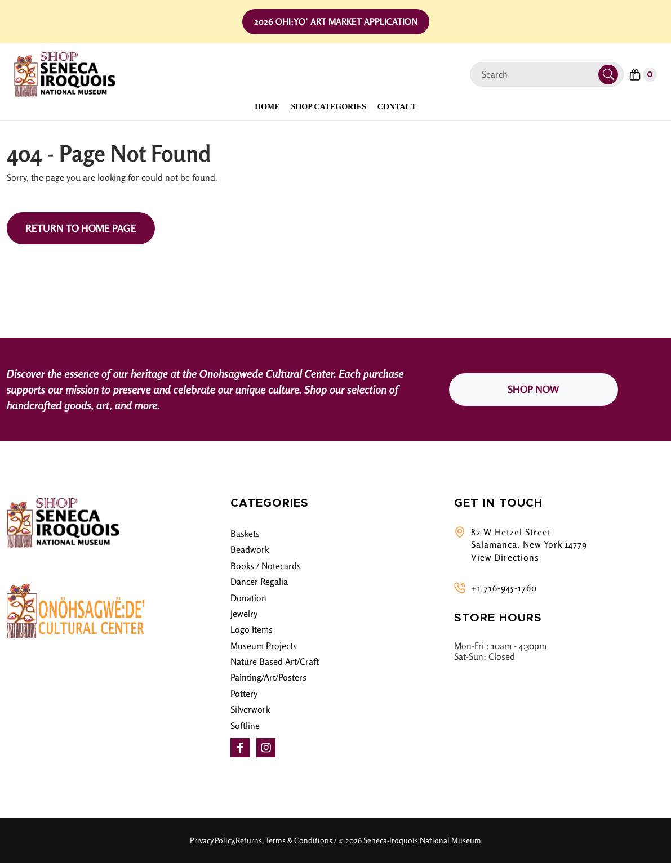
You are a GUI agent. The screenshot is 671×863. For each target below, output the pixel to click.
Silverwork (250, 709)
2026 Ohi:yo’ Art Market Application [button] (335, 21)
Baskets (245, 533)
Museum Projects (263, 645)
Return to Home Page (80, 228)
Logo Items (251, 629)
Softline (245, 725)
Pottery (243, 693)
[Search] (539, 74)
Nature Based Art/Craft (274, 661)
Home (267, 106)
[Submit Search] (608, 74)
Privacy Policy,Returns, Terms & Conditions (261, 840)
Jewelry (243, 613)
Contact (396, 106)
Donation (248, 597)
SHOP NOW (533, 389)
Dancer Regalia (259, 581)
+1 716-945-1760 (504, 587)
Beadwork (249, 549)
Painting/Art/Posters (268, 677)
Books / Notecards (265, 565)
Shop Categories (328, 106)
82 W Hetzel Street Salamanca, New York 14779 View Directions (529, 544)
